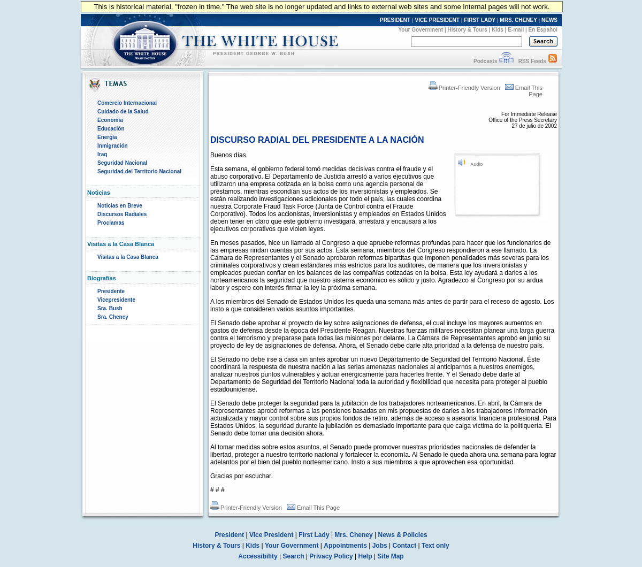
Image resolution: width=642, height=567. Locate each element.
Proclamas (111, 223)
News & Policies (402, 535)
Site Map (390, 556)
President (229, 535)
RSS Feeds (532, 61)
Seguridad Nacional (122, 163)
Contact (405, 545)
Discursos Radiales (122, 214)
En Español (543, 30)
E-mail (516, 30)
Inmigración (112, 146)
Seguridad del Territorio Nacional (139, 171)
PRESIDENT (395, 20)
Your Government (420, 30)
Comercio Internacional (127, 103)
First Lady (314, 535)
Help (365, 556)
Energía (107, 137)
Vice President (271, 535)
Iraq (102, 154)
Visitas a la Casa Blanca (127, 257)
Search (293, 556)
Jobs (379, 545)
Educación (111, 129)
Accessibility (257, 556)
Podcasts (485, 61)
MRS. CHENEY (518, 20)
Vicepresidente (116, 300)
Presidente (111, 291)
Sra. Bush (110, 308)
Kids (497, 30)
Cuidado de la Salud (123, 111)
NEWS (549, 20)
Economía (110, 120)
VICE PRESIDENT (437, 20)
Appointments (345, 545)
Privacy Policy (331, 556)
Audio (476, 164)
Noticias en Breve (119, 206)
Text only (435, 545)
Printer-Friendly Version (464, 88)
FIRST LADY (479, 20)
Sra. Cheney (112, 317)
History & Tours (467, 30)
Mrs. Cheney (353, 535)
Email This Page (313, 507)
